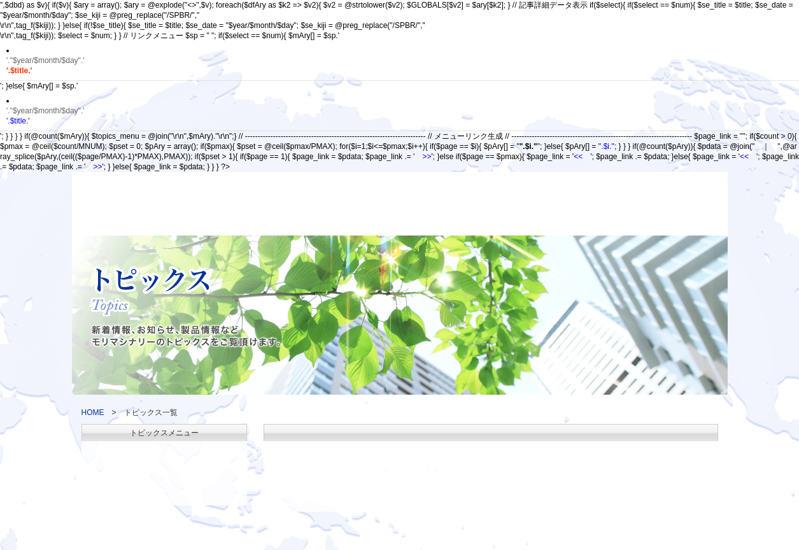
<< (578, 156)
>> (426, 156)
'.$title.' (399, 115)
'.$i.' (606, 146)
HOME (92, 412)
